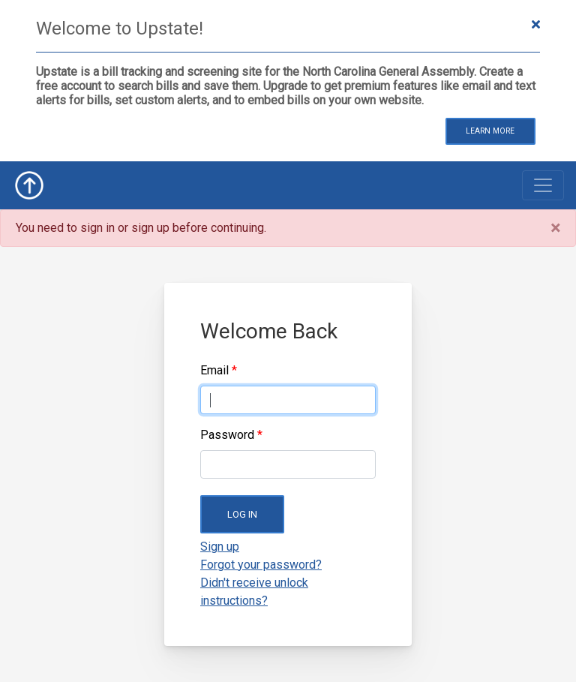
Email (214, 370)
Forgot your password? (261, 564)
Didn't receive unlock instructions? (254, 591)
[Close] (555, 228)
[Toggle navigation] (543, 185)
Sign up (219, 546)
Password (227, 435)
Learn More (490, 131)
